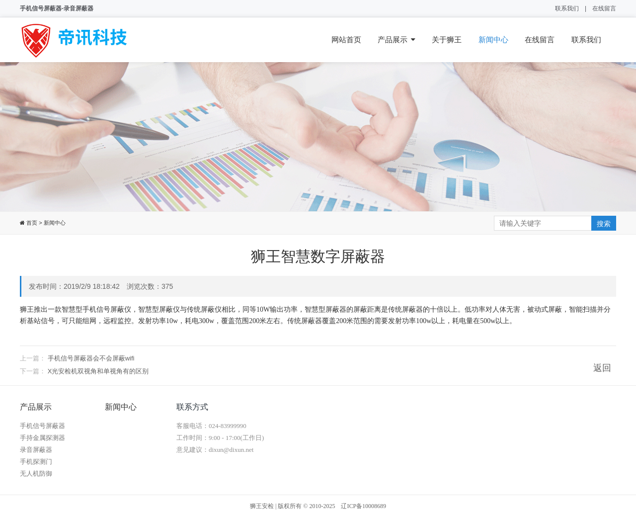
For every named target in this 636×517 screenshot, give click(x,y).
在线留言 (604, 8)
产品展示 (396, 39)
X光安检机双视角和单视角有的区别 (98, 377)
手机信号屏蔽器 (42, 426)
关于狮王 (447, 39)
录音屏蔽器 (36, 449)
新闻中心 (493, 39)
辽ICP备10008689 (363, 506)
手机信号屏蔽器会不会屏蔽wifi (91, 364)
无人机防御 (36, 473)
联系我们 (567, 8)
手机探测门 (36, 461)
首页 (31, 223)
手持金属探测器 (42, 437)
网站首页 (346, 39)
